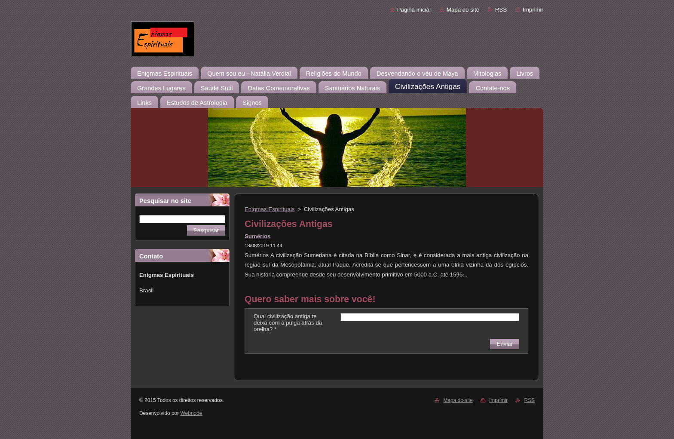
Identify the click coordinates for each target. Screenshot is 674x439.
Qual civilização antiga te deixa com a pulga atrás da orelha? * (288, 322)
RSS (501, 9)
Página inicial (414, 9)
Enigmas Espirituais (270, 209)
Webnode (191, 413)
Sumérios (257, 236)
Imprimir (533, 9)
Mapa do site (463, 9)
